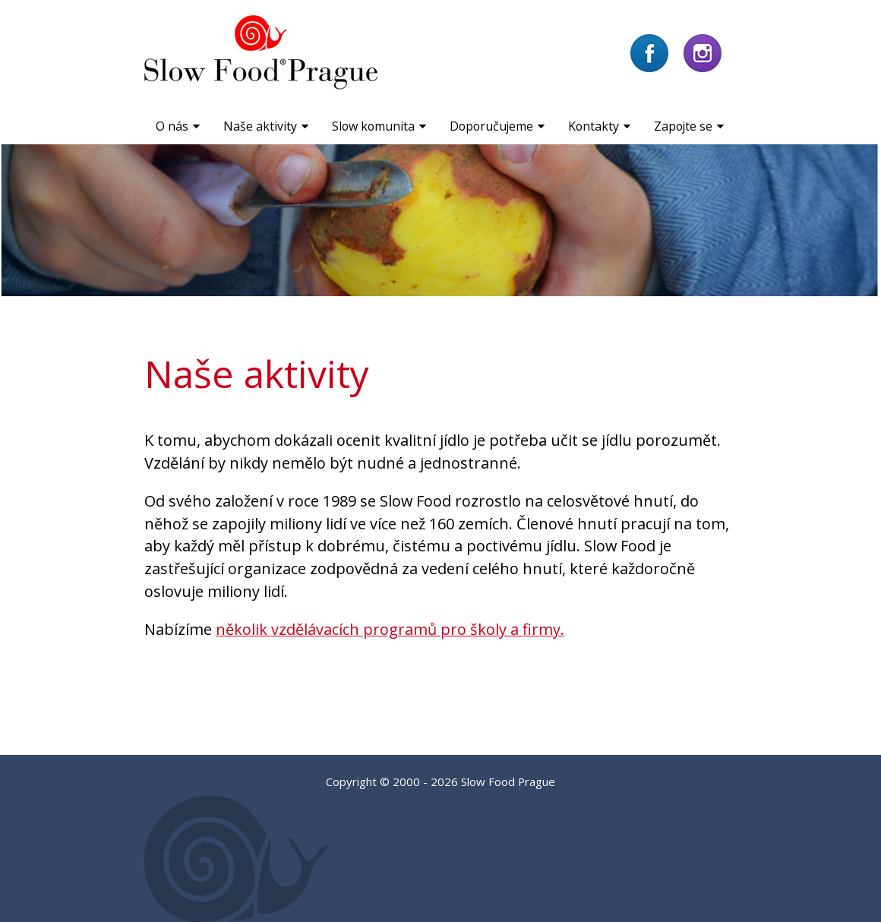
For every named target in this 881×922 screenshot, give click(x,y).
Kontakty (593, 126)
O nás (172, 126)
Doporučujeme (491, 126)
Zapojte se (683, 126)
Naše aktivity (260, 126)
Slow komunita (373, 126)
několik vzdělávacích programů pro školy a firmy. (390, 629)
